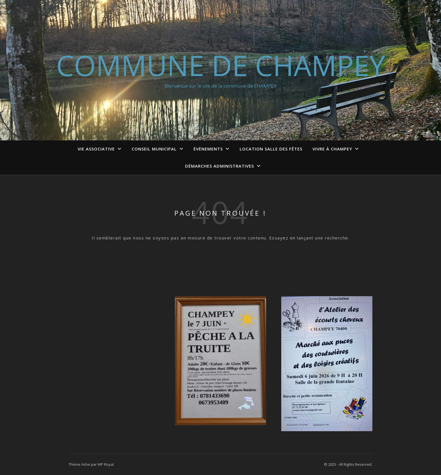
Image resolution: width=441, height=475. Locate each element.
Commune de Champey (220, 65)
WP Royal (106, 464)
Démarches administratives (219, 166)
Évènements (208, 149)
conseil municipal (154, 149)
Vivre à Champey (332, 149)
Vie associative (96, 149)
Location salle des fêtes (271, 149)
